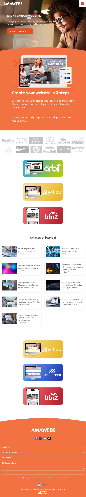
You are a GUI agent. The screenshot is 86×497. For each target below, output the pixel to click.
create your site (20, 31)
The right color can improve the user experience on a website (29, 268)
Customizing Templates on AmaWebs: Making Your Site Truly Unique (29, 301)
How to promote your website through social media (70, 251)
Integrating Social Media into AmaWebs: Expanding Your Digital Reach (72, 285)
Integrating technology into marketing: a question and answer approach (72, 301)
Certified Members (62, 478)
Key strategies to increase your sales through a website (28, 251)
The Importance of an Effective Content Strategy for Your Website (28, 285)
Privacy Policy (22, 478)
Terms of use (48, 478)
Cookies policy (35, 478)
